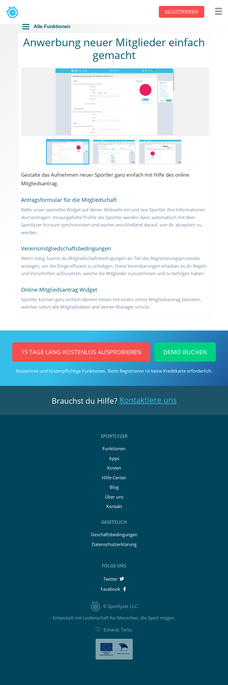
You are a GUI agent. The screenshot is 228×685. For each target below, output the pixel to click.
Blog (114, 487)
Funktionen (114, 448)
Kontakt (114, 506)
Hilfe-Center (114, 477)
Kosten (114, 468)
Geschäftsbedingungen (114, 534)
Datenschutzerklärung (114, 544)
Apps (114, 458)
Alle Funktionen (46, 26)
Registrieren (181, 11)
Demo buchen (185, 352)
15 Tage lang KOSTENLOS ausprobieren (81, 352)
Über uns (114, 497)
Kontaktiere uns (148, 400)
